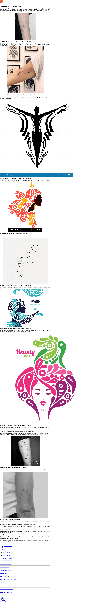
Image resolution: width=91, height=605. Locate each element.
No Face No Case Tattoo (5, 564)
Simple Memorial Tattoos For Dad (7, 546)
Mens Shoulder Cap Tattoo (6, 555)
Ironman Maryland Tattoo (6, 589)
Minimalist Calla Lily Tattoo (7, 592)
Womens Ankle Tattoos (5, 570)
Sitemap (3, 600)
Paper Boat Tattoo (4, 585)
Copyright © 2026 (3, 601)
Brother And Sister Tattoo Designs (8, 579)
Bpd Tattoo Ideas (4, 549)
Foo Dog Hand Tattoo (5, 544)
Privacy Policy (4, 598)
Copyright (3, 599)
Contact (3, 597)
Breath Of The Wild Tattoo (6, 552)
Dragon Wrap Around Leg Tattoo (7, 558)
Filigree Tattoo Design (5, 547)
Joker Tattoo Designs (5, 582)
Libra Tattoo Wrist (4, 576)
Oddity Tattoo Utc (4, 567)
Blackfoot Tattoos (4, 573)
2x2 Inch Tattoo (4, 550)
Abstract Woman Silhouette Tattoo (5, 8)
